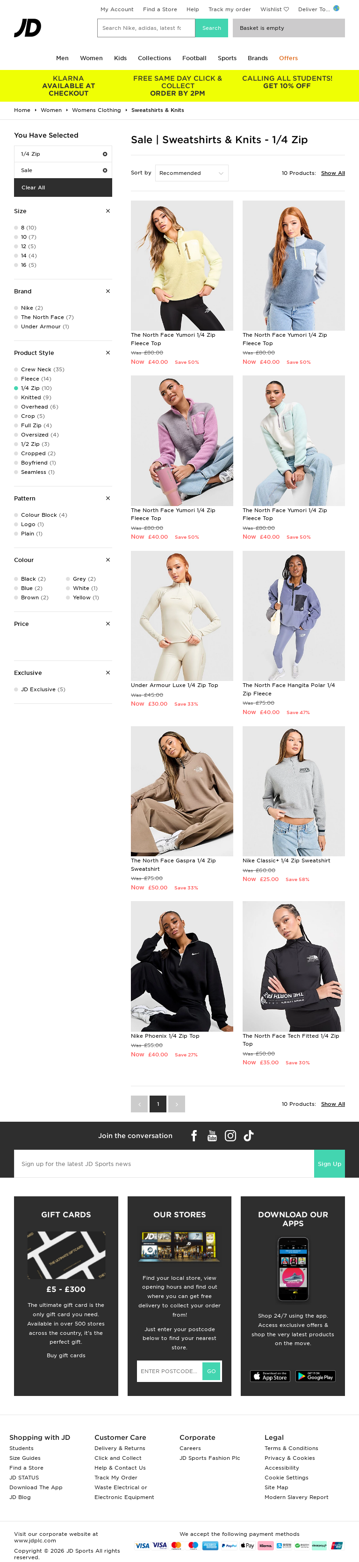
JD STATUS (24, 1477)
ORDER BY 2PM (178, 86)
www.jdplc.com (35, 1540)
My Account (117, 9)
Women (91, 58)
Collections (154, 58)
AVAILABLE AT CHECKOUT (68, 86)
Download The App (36, 1487)
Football (194, 58)
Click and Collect (118, 1458)
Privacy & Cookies (290, 1458)
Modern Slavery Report (297, 1497)
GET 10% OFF (287, 82)
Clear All (33, 187)
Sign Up (329, 1163)
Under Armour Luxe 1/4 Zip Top (174, 685)
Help (193, 9)
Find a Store (160, 9)
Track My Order (115, 1477)
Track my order (229, 9)
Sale (64, 170)
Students (21, 1448)
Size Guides (25, 1458)
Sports (227, 58)
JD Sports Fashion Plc (210, 1458)
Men (62, 58)
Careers (190, 1448)
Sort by (141, 172)
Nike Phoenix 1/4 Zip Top (165, 1036)
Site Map (276, 1487)
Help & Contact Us (120, 1468)
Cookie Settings (287, 1477)
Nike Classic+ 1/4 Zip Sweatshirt (286, 860)
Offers (288, 58)
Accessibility (282, 1468)
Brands (258, 58)
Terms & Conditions (291, 1448)
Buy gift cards (66, 1355)
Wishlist (271, 9)
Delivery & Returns (119, 1448)
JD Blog (20, 1497)
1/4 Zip (64, 154)
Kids (120, 58)
